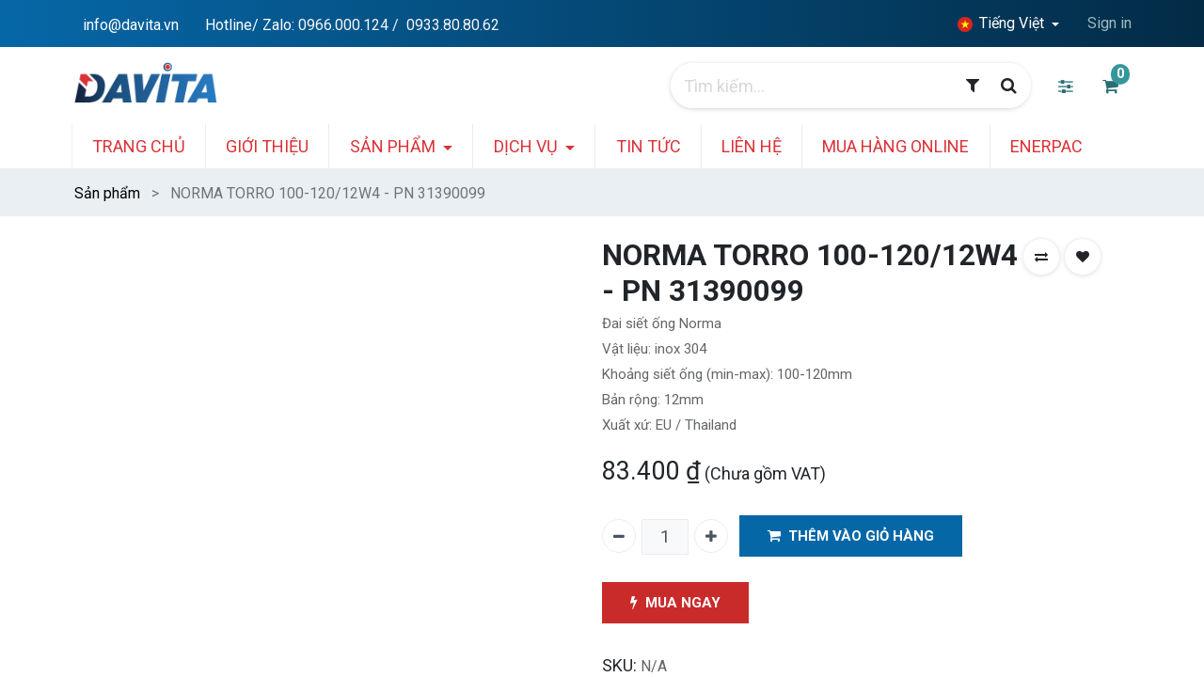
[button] (1041, 257)
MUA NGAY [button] (677, 603)
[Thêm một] (711, 536)
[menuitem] (157, 146)
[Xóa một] (619, 536)
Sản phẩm (107, 193)
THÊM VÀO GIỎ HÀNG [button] (852, 536)
